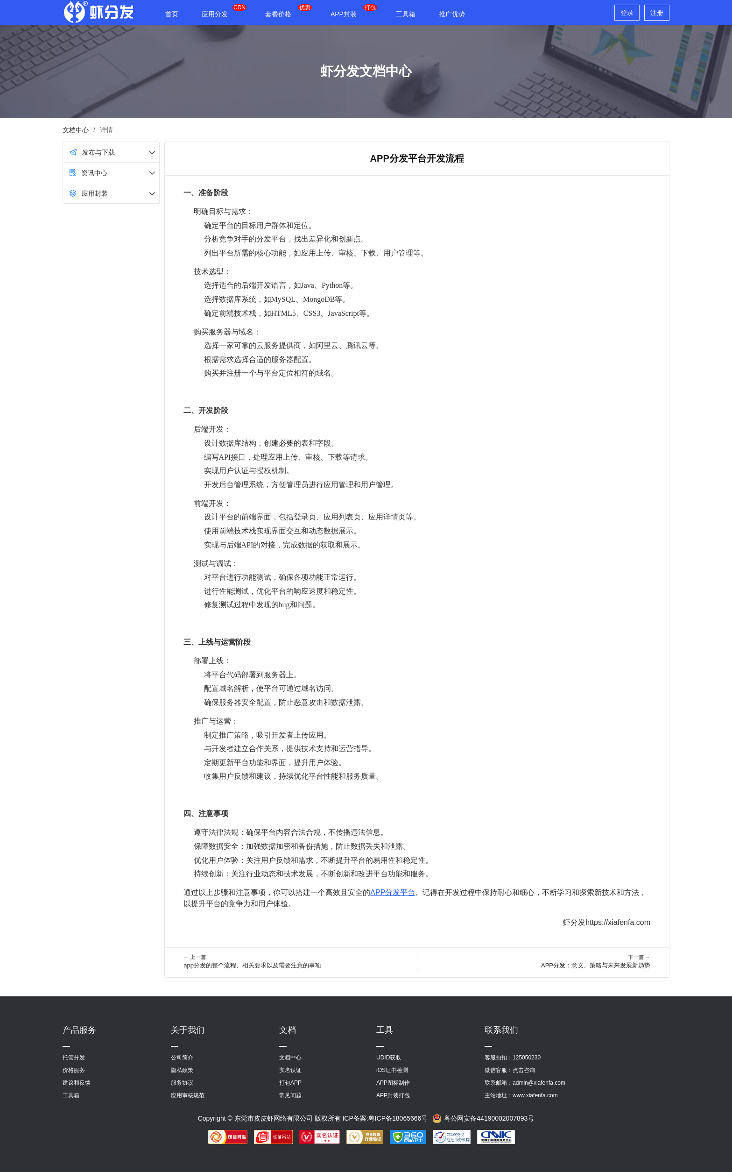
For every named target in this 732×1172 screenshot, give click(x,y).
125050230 (527, 1057)
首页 (171, 14)
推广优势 (452, 14)
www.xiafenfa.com (535, 1095)
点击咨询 (524, 1070)
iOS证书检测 (392, 1070)
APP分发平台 (392, 892)
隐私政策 (182, 1070)
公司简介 (182, 1057)
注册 (656, 12)
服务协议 (182, 1083)
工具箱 (405, 14)
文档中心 (76, 130)
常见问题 (290, 1095)
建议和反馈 (77, 1083)
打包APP (290, 1083)
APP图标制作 (393, 1083)
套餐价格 (278, 14)
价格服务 (74, 1070)
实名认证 (290, 1070)
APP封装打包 (393, 1095)
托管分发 (74, 1057)
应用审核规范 (187, 1095)
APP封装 (344, 14)
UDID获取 (388, 1057)
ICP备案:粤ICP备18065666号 (385, 1118)
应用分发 (215, 14)
